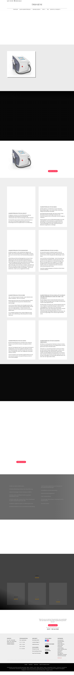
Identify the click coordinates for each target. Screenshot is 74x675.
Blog (47, 646)
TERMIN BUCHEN (53, 171)
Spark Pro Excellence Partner (44, 664)
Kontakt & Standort (55, 9)
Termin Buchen (53, 625)
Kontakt (26, 664)
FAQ (48, 9)
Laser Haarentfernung (24, 9)
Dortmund (60, 658)
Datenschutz (36, 664)
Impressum (31, 664)
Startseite (15, 9)
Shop (43, 9)
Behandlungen (36, 9)
